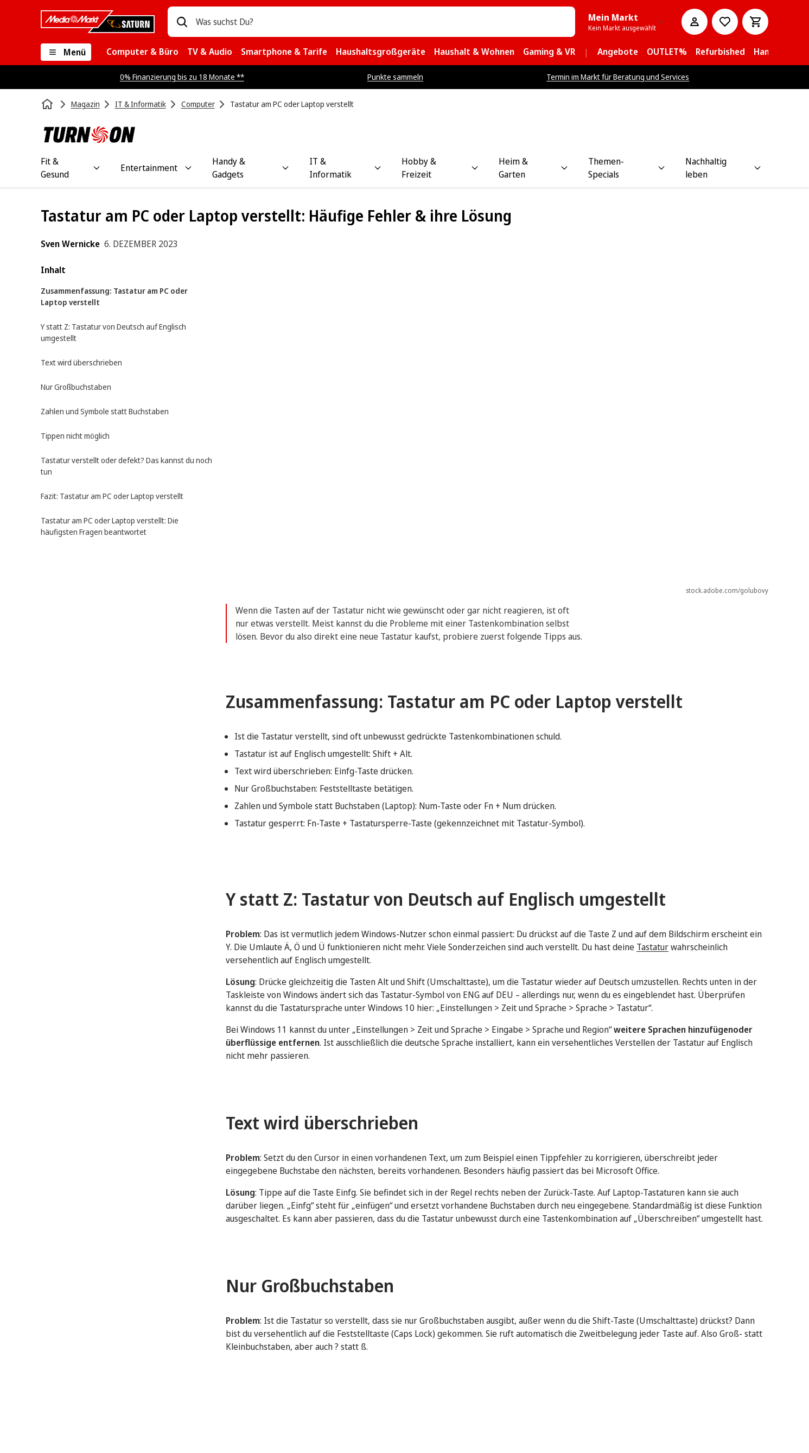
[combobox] (381, 22)
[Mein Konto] (694, 22)
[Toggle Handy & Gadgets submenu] (285, 168)
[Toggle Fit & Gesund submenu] (96, 168)
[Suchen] (182, 22)
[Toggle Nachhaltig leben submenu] (757, 168)
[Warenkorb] (755, 22)
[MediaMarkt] (98, 21)
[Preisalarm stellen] (725, 22)
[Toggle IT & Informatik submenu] (377, 168)
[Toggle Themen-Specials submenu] (661, 168)
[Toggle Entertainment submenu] (188, 168)
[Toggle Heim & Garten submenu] (564, 168)
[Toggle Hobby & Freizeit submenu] (475, 168)
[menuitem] (142, 52)
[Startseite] (48, 104)
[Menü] (66, 52)
